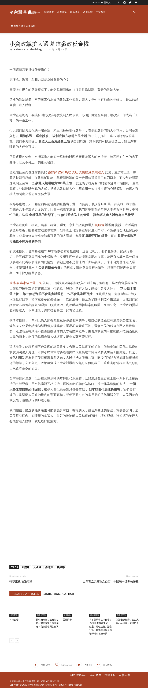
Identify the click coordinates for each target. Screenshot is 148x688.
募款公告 (13, 619)
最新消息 (75, 12)
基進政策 (62, 12)
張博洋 (49, 567)
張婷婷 (61, 567)
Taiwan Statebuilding (28, 49)
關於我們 (49, 12)
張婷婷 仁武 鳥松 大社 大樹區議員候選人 (76, 172)
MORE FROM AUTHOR (58, 594)
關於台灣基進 (78, 675)
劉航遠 (99, 225)
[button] (134, 12)
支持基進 (101, 12)
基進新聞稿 (41, 615)
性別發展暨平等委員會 (23, 26)
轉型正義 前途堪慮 (20, 581)
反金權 (37, 567)
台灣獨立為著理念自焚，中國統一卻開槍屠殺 (111, 581)
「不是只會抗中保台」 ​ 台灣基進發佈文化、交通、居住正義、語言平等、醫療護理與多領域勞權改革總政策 (100, 626)
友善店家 (124, 675)
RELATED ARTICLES (25, 594)
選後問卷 (67, 619)
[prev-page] (11, 640)
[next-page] (17, 640)
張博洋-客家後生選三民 (25, 283)
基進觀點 (13, 615)
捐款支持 (110, 675)
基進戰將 (95, 675)
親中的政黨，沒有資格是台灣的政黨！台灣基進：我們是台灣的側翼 (47, 623)
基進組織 (88, 12)
